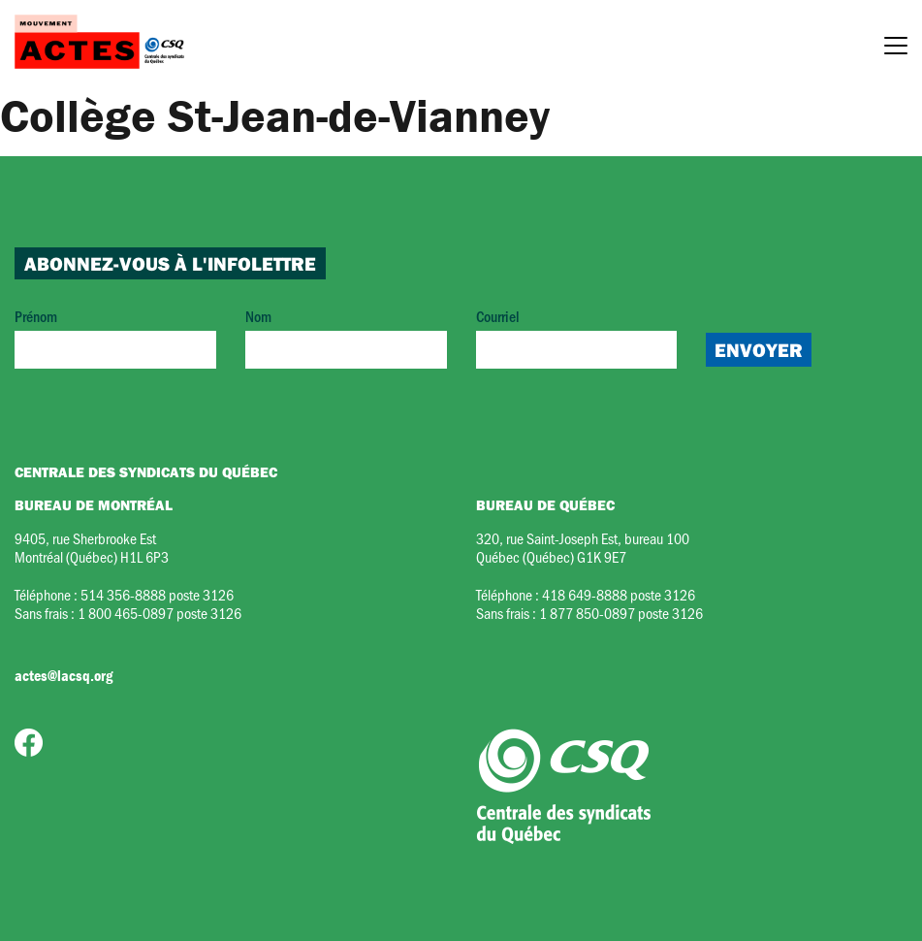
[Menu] (895, 48)
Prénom (115, 337)
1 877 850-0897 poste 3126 (621, 612)
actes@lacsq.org (63, 675)
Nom (346, 337)
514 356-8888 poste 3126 (157, 594)
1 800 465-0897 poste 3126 (159, 612)
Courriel (577, 337)
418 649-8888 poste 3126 (618, 594)
